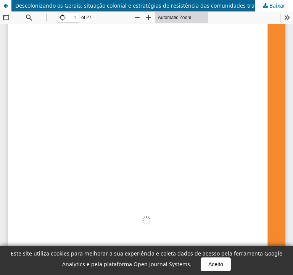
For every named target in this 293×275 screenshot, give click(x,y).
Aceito (215, 264)
